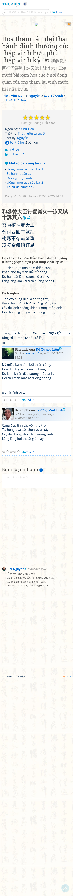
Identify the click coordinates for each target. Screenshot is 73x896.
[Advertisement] (36, 59)
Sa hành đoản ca (19, 243)
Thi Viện (11, 4)
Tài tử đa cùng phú (20, 256)
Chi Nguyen (15, 785)
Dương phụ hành (19, 247)
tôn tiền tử (25, 266)
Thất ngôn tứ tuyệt (31, 203)
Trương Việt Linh (50, 626)
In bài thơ (17, 224)
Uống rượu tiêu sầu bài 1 (25, 238)
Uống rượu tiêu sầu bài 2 (25, 252)
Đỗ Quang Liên (49, 565)
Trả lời (14, 219)
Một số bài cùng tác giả (25, 233)
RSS (67, 892)
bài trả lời (14, 212)
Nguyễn (22, 207)
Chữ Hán (27, 198)
